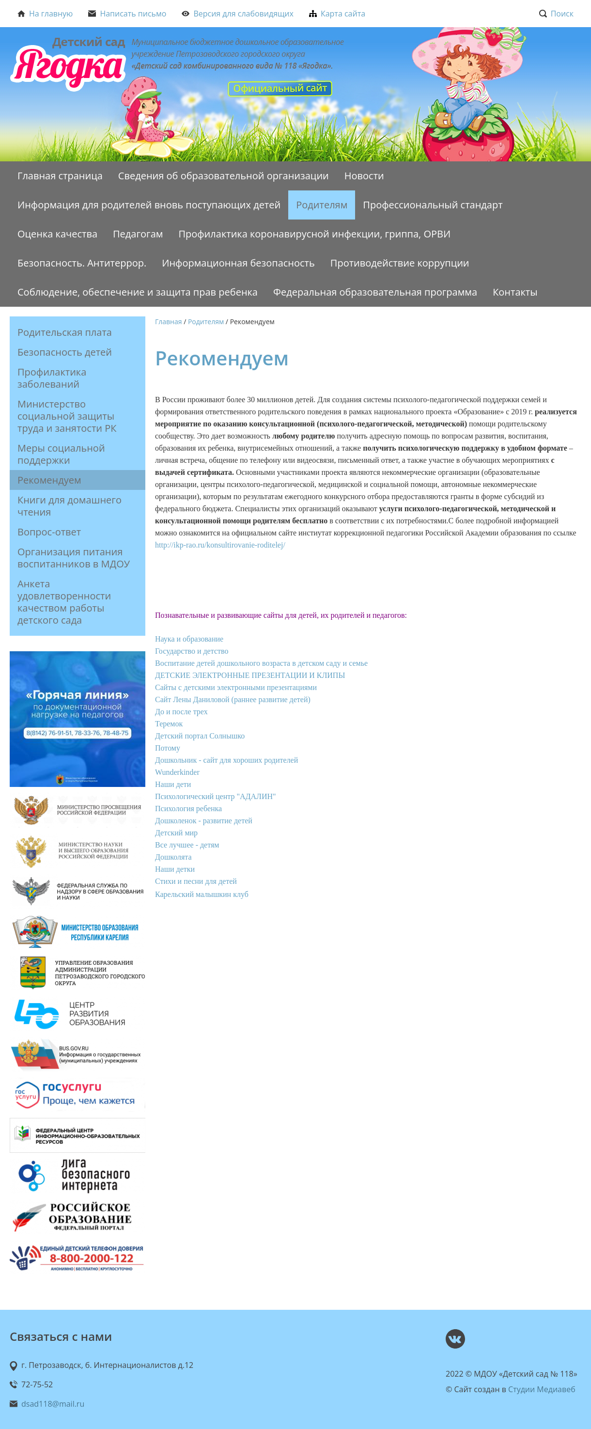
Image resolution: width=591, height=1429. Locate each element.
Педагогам (138, 233)
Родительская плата (64, 332)
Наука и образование (189, 639)
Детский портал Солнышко (200, 736)
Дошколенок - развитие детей (203, 821)
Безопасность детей (64, 352)
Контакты (515, 291)
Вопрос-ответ (49, 531)
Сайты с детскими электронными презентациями (236, 687)
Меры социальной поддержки (61, 454)
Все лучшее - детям (187, 845)
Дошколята (173, 857)
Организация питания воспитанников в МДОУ (73, 557)
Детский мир (176, 833)
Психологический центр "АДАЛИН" (215, 796)
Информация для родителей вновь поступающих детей (148, 204)
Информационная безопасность (238, 262)
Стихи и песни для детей (196, 881)
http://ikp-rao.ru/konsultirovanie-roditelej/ (220, 545)
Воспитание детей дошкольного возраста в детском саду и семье (261, 663)
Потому (167, 748)
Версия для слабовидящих (238, 13)
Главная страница (60, 175)
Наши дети (173, 784)
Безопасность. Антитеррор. (81, 262)
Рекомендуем (49, 480)
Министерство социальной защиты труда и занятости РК (66, 416)
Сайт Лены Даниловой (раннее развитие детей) (233, 699)
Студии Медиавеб (541, 1389)
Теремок (169, 724)
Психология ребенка (188, 808)
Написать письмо (127, 13)
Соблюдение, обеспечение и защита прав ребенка (137, 291)
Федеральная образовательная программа (375, 291)
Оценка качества (57, 233)
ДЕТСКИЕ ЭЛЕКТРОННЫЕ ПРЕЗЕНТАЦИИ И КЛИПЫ (250, 675)
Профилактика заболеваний (51, 378)
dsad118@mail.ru (52, 1403)
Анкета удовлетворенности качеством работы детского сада (64, 602)
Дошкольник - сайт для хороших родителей (226, 760)
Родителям (321, 204)
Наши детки (175, 869)
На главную (45, 13)
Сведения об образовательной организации (223, 175)
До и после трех (181, 711)
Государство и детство (191, 651)
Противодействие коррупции (399, 262)
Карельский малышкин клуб (202, 894)
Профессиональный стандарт (432, 204)
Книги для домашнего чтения (69, 505)
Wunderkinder (177, 772)
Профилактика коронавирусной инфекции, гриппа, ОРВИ (314, 233)
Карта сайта (337, 13)
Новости (364, 175)
